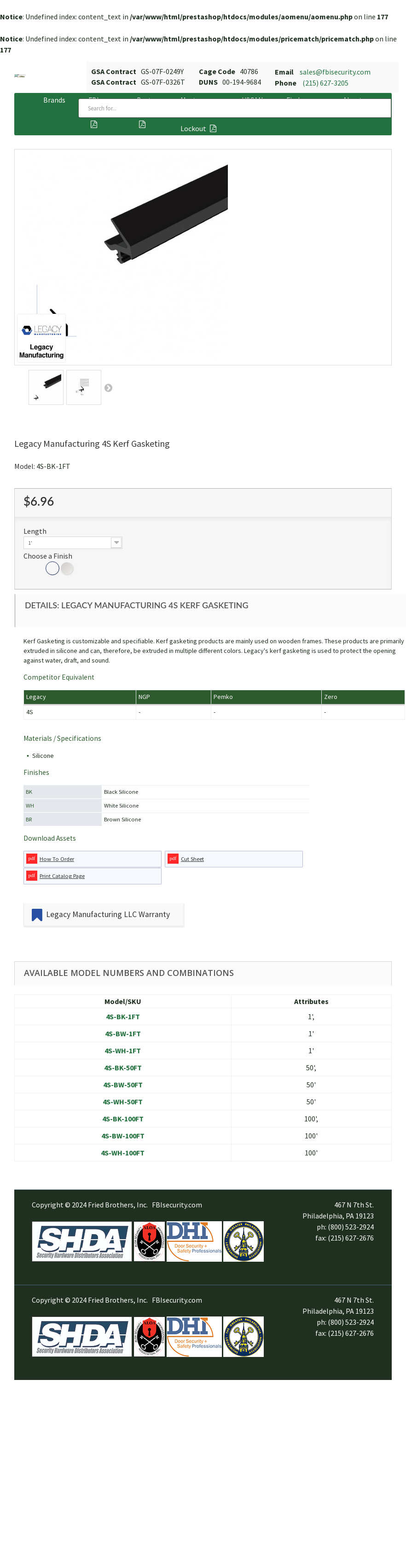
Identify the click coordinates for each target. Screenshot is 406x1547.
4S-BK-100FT (123, 1118)
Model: (24, 466)
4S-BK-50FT (123, 1067)
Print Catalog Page (62, 875)
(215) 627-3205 (325, 82)
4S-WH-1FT (122, 1050)
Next (108, 387)
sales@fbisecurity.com (335, 71)
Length (35, 531)
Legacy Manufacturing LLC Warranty (108, 914)
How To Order (57, 858)
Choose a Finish (48, 555)
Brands (54, 99)
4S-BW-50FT (123, 1084)
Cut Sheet (192, 858)
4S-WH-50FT (123, 1101)
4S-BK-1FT (123, 1016)
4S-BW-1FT (123, 1033)
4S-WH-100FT (123, 1152)
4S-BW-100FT (123, 1135)
